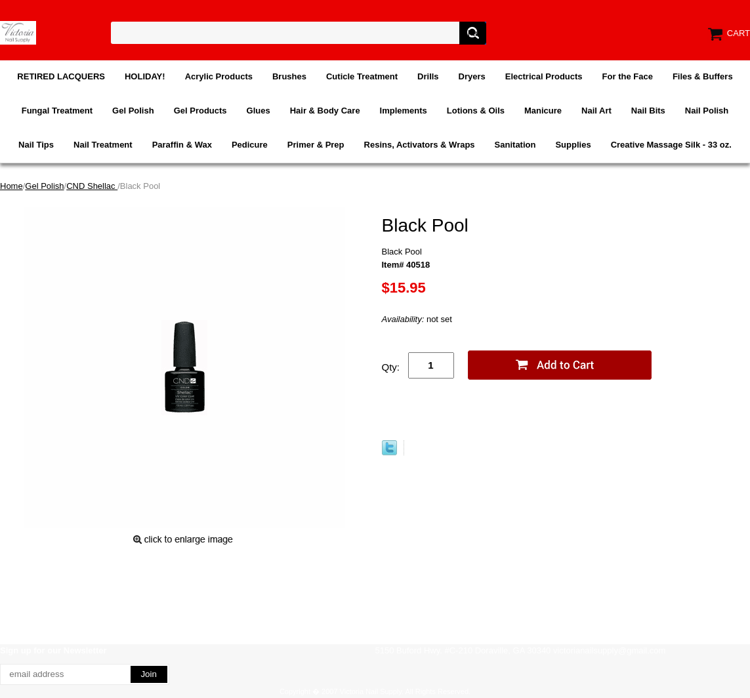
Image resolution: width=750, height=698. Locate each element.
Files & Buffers (703, 76)
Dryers (472, 76)
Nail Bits (648, 110)
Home (11, 186)
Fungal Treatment (57, 110)
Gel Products (200, 110)
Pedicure (250, 145)
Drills (428, 76)
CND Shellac (91, 186)
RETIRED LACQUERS (61, 76)
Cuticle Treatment (362, 76)
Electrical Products (544, 76)
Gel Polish (133, 110)
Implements (403, 110)
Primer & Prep (315, 145)
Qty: (391, 367)
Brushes (289, 76)
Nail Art (596, 110)
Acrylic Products (219, 76)
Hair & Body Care (325, 110)
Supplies (573, 145)
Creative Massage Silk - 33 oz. (671, 145)
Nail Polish (706, 110)
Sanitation (515, 145)
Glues (258, 110)
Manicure (543, 110)
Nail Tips (36, 145)
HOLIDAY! (145, 76)
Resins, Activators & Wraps (419, 145)
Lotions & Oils (476, 110)
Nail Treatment (103, 145)
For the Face (627, 76)
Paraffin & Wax (182, 145)
